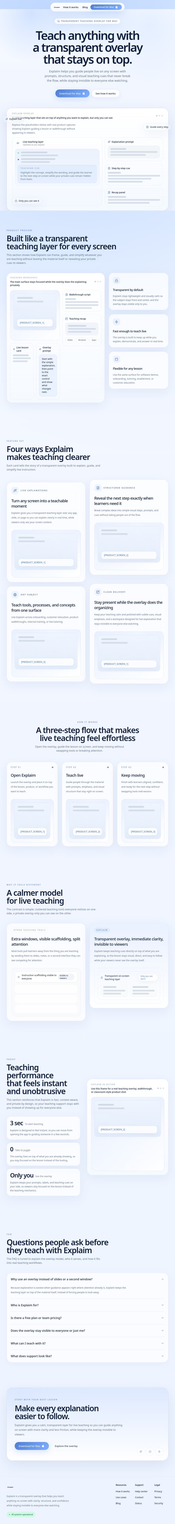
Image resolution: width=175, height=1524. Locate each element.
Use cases (121, 1497)
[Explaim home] (56, 7)
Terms (157, 1497)
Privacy (158, 1491)
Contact (139, 1497)
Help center (141, 1491)
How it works (70, 7)
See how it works (106, 93)
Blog (85, 7)
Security (158, 1503)
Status (138, 1503)
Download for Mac (72, 93)
